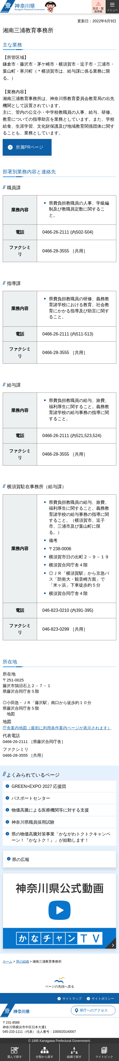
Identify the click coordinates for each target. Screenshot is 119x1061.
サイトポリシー (103, 999)
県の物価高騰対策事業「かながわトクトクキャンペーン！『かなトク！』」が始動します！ (61, 837)
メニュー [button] (112, 10)
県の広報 (20, 859)
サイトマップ (72, 999)
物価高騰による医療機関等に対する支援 (50, 810)
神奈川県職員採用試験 (33, 822)
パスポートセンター (31, 798)
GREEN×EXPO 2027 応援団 (39, 786)
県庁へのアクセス (94, 1011)
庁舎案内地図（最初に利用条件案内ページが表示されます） (57, 728)
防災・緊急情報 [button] (98, 10)
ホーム (7, 961)
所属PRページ (29, 147)
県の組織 (22, 961)
